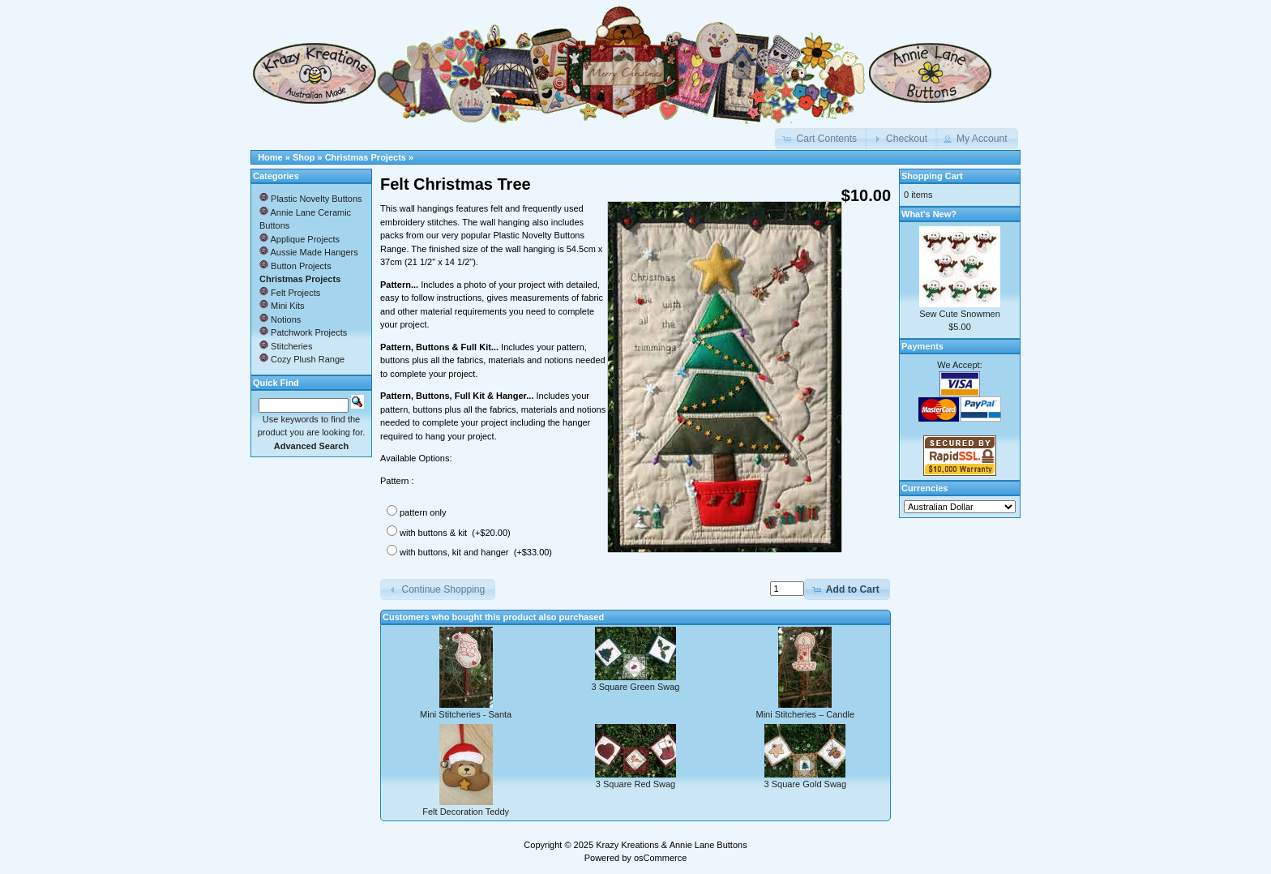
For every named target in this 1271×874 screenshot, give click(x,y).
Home (270, 157)
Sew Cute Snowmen (959, 314)
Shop (304, 157)
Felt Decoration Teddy (465, 811)
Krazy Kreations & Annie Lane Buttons (671, 845)
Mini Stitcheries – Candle (804, 714)
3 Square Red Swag (635, 784)
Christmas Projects (365, 157)
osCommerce (660, 858)
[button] (821, 138)
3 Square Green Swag (636, 687)
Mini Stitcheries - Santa (465, 714)
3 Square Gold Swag (805, 784)
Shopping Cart (932, 176)
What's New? (928, 214)
